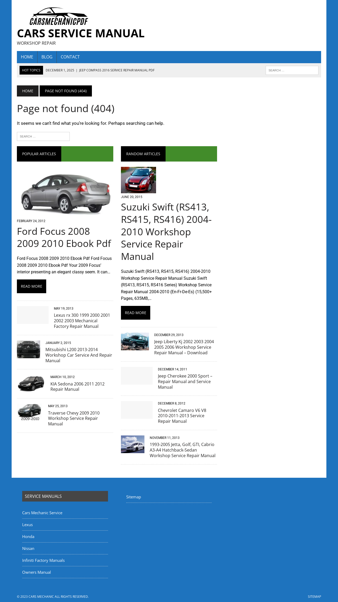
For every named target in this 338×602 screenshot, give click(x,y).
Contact (70, 57)
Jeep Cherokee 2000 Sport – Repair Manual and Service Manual (185, 381)
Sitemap (133, 496)
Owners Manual (36, 572)
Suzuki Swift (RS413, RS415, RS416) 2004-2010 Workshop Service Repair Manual (166, 231)
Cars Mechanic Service (42, 512)
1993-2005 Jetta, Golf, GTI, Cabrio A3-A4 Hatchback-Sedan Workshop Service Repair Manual (182, 450)
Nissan (28, 548)
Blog (47, 57)
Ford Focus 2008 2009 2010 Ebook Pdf (64, 237)
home (27, 57)
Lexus (27, 524)
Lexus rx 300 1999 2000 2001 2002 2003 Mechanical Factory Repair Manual (82, 320)
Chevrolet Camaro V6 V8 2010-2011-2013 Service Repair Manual (182, 415)
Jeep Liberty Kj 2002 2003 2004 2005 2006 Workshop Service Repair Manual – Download (184, 347)
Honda (28, 536)
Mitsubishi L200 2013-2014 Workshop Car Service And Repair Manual (78, 355)
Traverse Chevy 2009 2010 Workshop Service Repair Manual (74, 418)
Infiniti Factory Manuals (43, 560)
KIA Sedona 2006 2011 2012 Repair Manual (77, 386)
